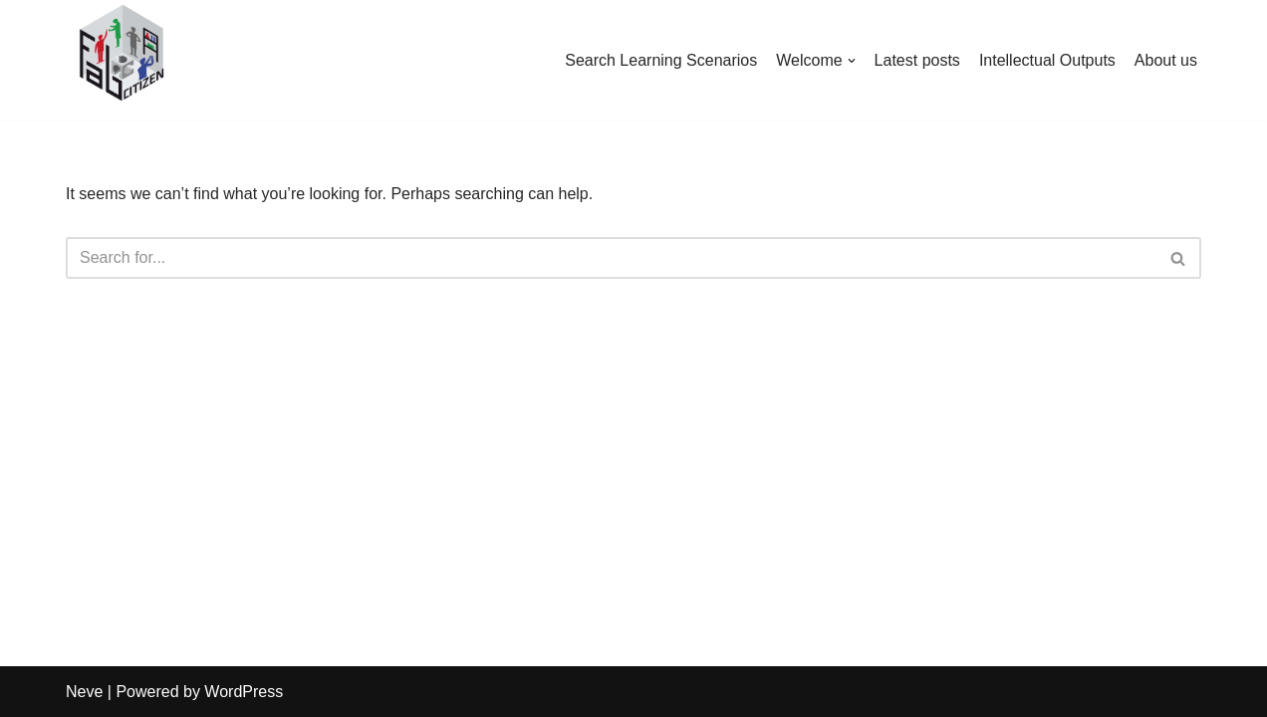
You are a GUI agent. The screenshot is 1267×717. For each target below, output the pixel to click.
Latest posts (917, 60)
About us (1166, 60)
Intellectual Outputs (1047, 60)
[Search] (611, 258)
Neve (84, 691)
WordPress (243, 691)
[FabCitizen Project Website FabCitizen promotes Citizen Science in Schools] (120, 56)
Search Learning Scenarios (661, 60)
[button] (852, 61)
